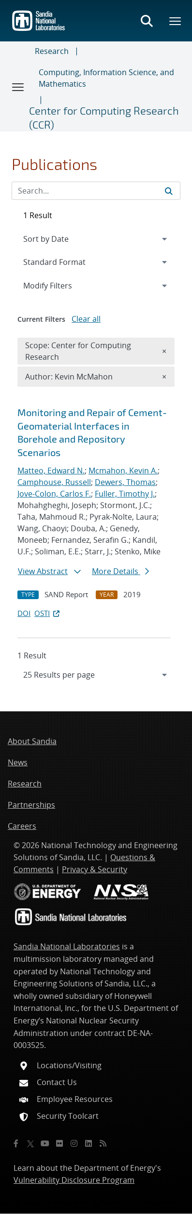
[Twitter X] (30, 1143)
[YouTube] (45, 1143)
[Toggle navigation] (18, 86)
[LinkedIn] (88, 1143)
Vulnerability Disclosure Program (74, 1180)
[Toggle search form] (146, 20)
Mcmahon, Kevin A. (123, 470)
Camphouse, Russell (54, 482)
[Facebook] (16, 1143)
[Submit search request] (168, 191)
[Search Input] (96, 191)
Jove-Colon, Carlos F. (54, 493)
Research (52, 51)
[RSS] (103, 1143)
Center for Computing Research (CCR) (104, 117)
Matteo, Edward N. (51, 470)
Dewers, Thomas (125, 482)
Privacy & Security (94, 869)
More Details (120, 571)
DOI (23, 613)
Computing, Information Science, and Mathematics (106, 78)
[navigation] (96, 674)
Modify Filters (60, 285)
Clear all (86, 319)
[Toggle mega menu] (175, 20)
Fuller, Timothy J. (125, 493)
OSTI (47, 613)
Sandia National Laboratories (67, 946)
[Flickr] (59, 1143)
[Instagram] (74, 1143)
